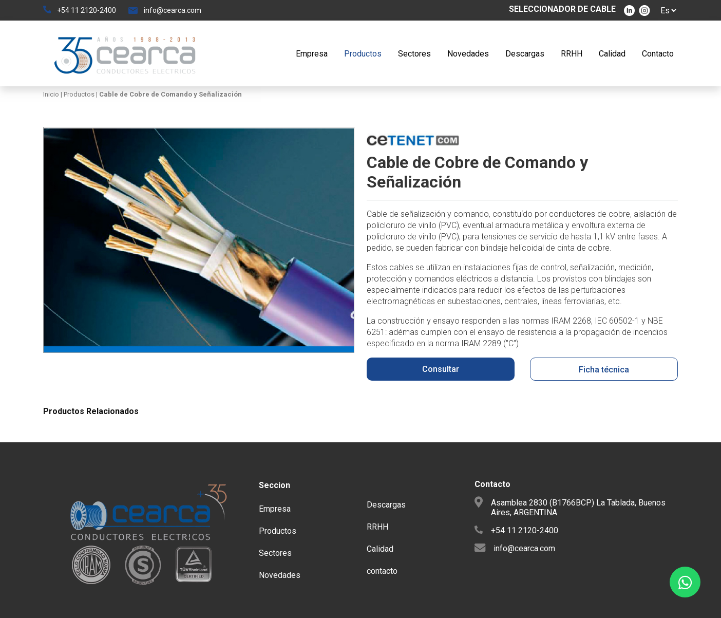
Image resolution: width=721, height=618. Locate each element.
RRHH (571, 54)
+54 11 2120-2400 (86, 10)
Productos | (80, 94)
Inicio (52, 94)
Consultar (440, 369)
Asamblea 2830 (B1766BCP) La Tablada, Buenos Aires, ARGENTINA (578, 507)
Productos (363, 54)
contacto (382, 571)
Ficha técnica (604, 369)
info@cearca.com (172, 10)
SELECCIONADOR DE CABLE (562, 9)
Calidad (612, 54)
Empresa (312, 54)
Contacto (658, 54)
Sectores (414, 54)
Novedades (468, 54)
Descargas (524, 54)
